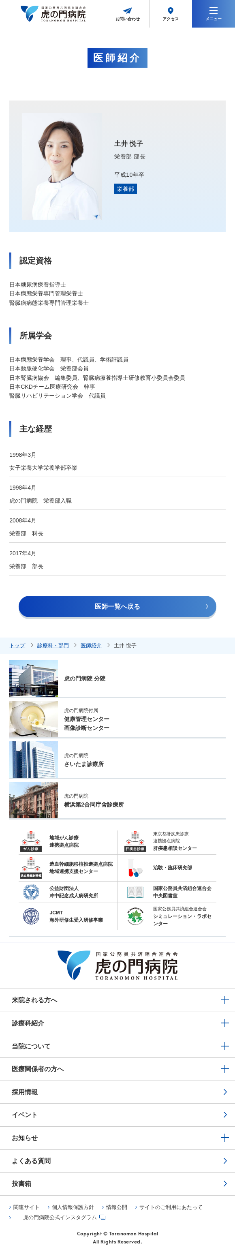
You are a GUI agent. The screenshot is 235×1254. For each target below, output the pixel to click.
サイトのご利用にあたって (171, 1207)
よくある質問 (31, 1161)
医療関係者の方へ (38, 1069)
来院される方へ (34, 1000)
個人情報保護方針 (73, 1207)
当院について (31, 1046)
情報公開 (116, 1207)
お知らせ (25, 1137)
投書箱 (21, 1183)
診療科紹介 (28, 1023)
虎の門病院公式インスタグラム (60, 1218)
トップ (17, 645)
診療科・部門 (53, 645)
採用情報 (25, 1092)
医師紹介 (91, 645)
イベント (25, 1114)
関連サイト (26, 1207)
